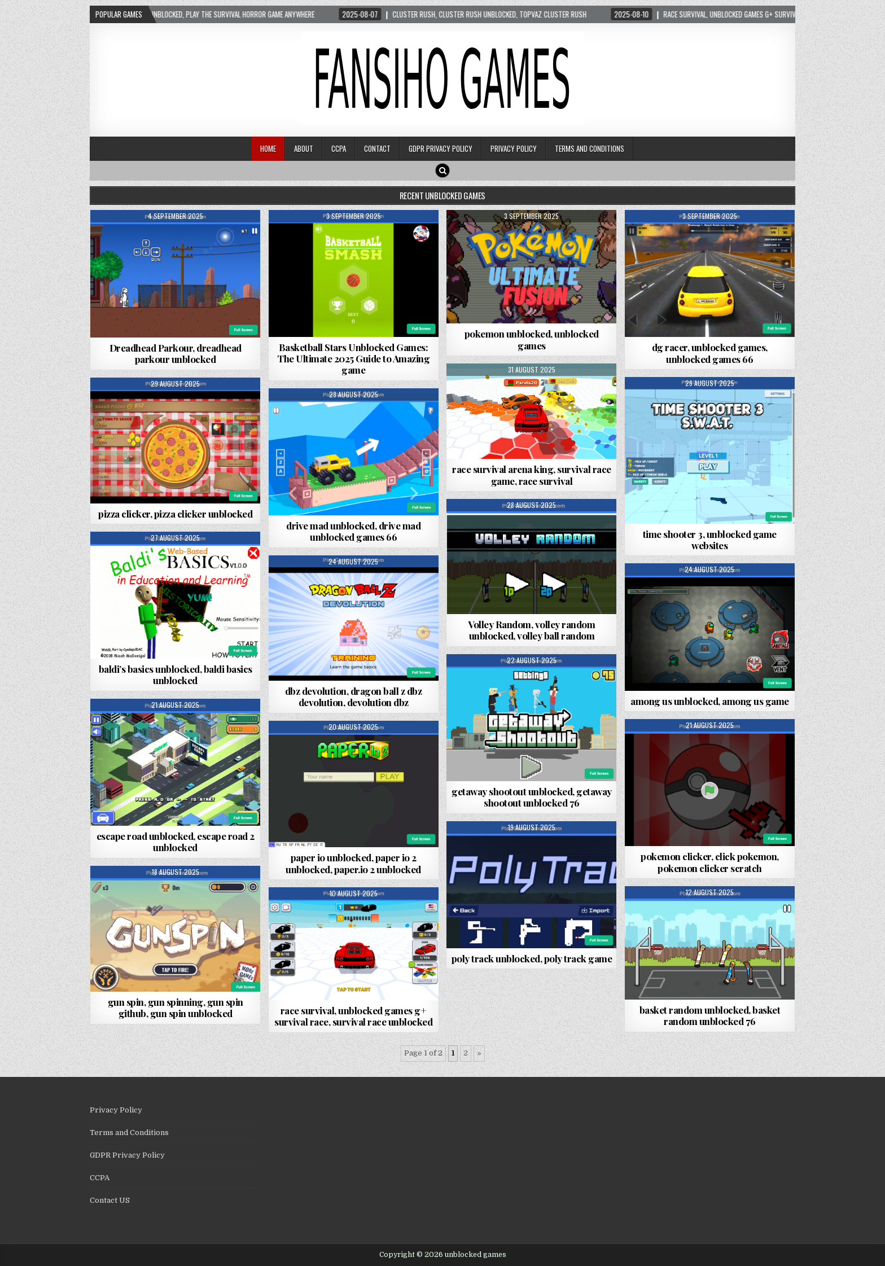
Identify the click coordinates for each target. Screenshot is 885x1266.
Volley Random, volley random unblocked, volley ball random (531, 630)
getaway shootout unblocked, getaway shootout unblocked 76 (532, 797)
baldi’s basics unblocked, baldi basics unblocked (175, 674)
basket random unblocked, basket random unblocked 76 (710, 1015)
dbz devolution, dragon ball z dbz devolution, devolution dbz (353, 696)
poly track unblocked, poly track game (532, 958)
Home (268, 148)
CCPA (338, 148)
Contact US (110, 1200)
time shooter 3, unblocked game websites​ (710, 539)
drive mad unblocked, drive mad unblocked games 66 (353, 531)
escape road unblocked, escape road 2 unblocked (176, 841)
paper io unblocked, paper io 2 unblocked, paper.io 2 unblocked (353, 863)
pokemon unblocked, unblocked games (532, 339)
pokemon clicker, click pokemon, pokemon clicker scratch (710, 862)
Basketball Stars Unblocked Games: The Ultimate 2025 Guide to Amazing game (353, 358)
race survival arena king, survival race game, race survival (531, 475)
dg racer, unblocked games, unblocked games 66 (710, 353)
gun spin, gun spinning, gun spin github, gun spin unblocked (175, 1007)
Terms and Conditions (589, 148)
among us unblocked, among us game (709, 701)
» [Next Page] (479, 1053)
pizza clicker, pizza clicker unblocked (175, 513)
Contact (377, 148)
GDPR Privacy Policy (440, 148)
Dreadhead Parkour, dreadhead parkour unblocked (175, 353)
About (303, 148)
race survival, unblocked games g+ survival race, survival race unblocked (353, 1016)
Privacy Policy (513, 148)
